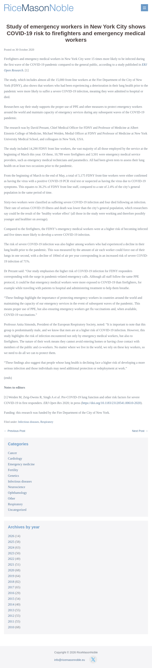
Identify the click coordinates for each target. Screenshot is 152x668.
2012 (11, 615)
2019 (11, 576)
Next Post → (140, 430)
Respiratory (46, 421)
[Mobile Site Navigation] (144, 7)
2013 (11, 610)
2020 (11, 570)
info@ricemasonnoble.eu (69, 659)
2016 (11, 593)
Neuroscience (16, 487)
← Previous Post (14, 430)
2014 (11, 604)
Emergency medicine (21, 464)
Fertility (13, 470)
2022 (11, 558)
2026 (11, 536)
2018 (11, 581)
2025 (11, 541)
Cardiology (15, 458)
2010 (11, 627)
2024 (11, 547)
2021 (11, 564)
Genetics (13, 475)
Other (11, 498)
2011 (11, 621)
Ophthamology (17, 492)
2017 (11, 587)
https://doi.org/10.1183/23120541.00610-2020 (111, 403)
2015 (11, 598)
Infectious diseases (28, 421)
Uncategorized (17, 509)
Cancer (12, 453)
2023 (11, 553)
